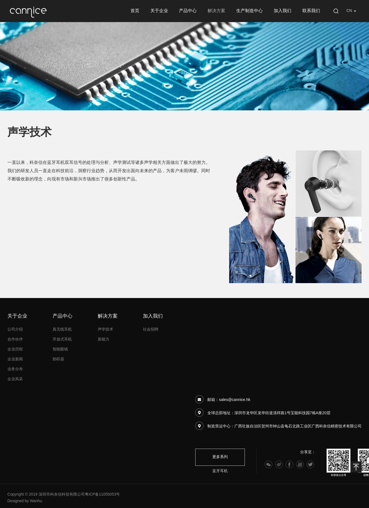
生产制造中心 (249, 11)
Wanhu (36, 501)
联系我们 (311, 11)
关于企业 (159, 11)
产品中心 (188, 11)
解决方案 (216, 11)
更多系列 (220, 457)
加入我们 (282, 11)
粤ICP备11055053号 (102, 495)
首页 (135, 11)
